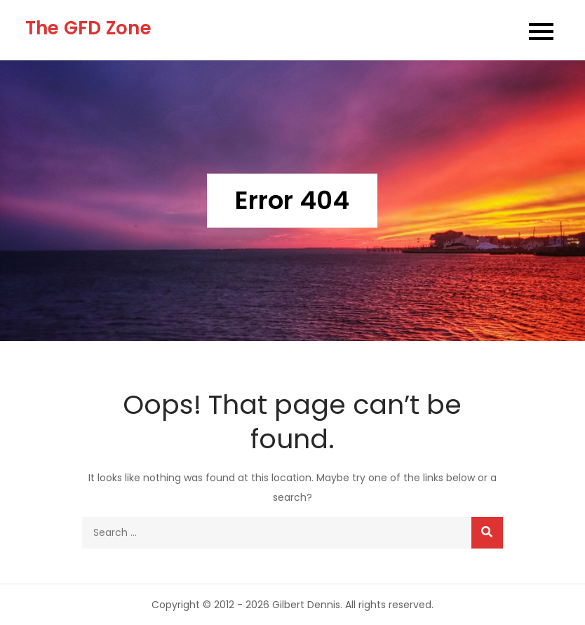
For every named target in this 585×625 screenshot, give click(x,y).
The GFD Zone (88, 28)
